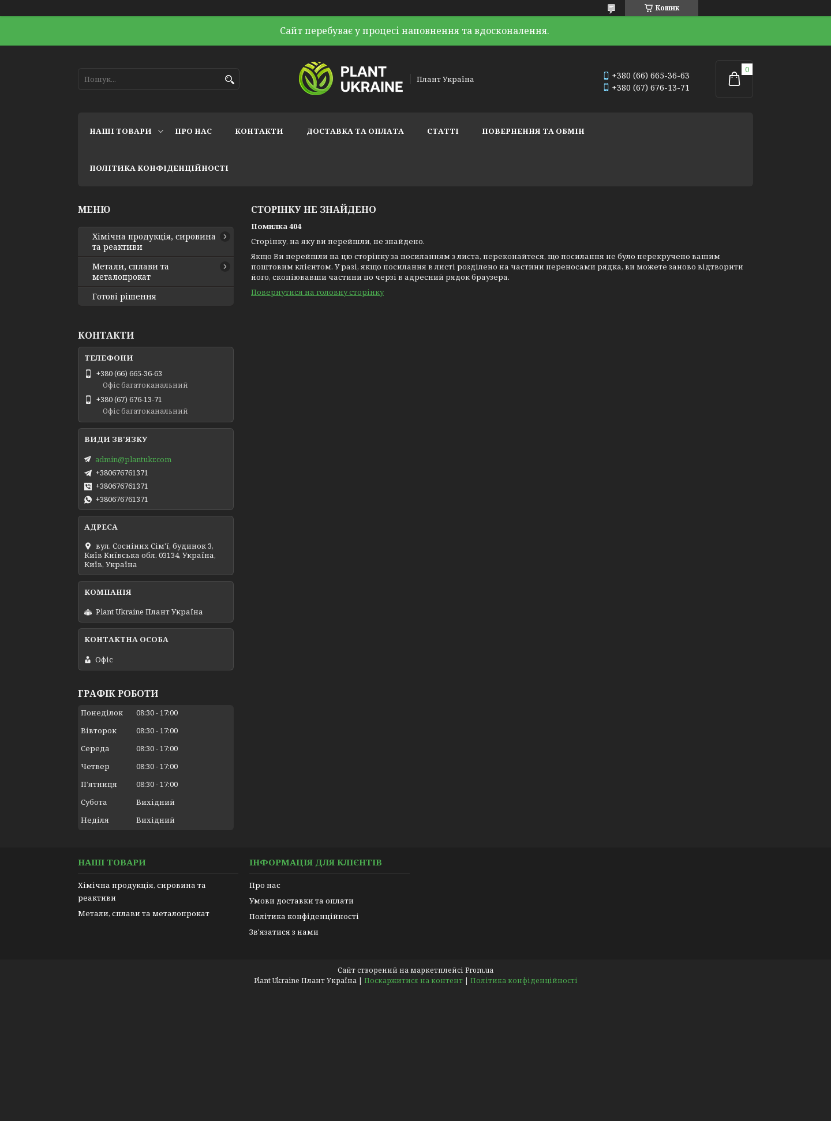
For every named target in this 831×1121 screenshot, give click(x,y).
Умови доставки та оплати (301, 900)
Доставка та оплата (355, 131)
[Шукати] (229, 80)
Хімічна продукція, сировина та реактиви (154, 241)
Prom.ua (479, 970)
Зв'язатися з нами (284, 932)
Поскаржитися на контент (413, 980)
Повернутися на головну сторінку (317, 292)
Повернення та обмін (533, 131)
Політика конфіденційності (159, 168)
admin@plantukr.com (133, 459)
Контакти (259, 131)
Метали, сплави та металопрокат (130, 271)
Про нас (193, 131)
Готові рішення (124, 296)
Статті (443, 131)
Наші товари (120, 131)
